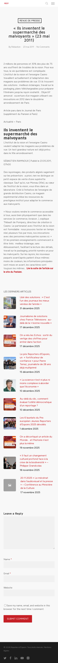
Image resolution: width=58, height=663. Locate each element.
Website (8, 587)
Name (8, 559)
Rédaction (16, 47)
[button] (53, 3)
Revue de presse (29, 20)
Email (7, 573)
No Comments (43, 47)
